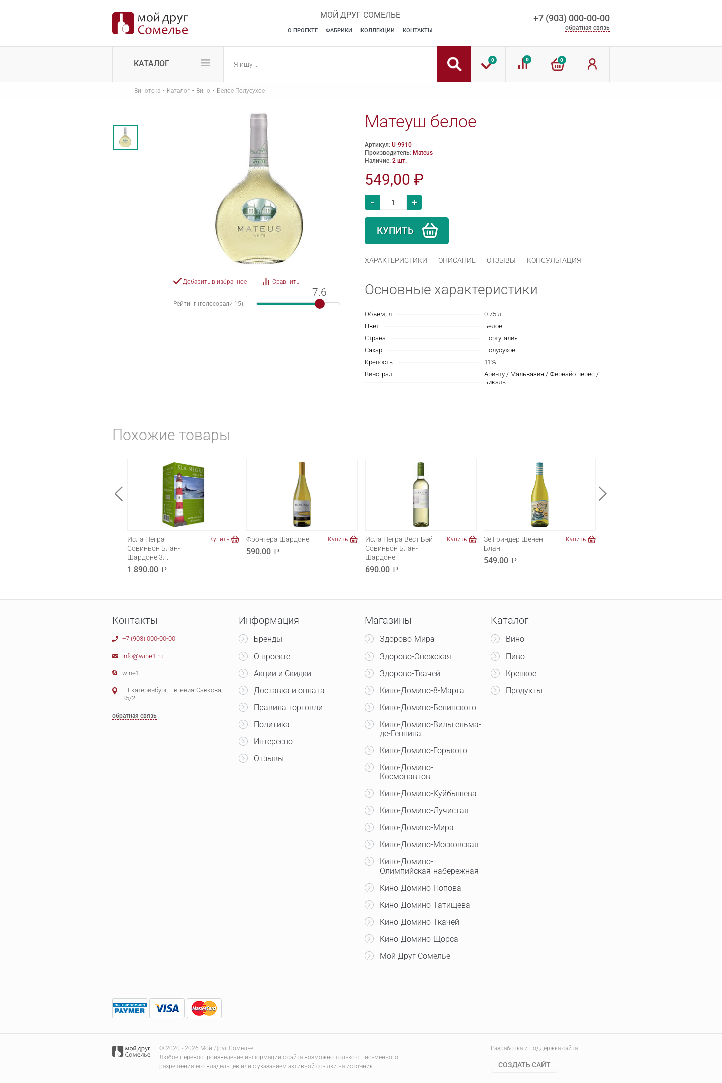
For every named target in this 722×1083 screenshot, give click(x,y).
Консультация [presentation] (554, 260)
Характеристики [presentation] (396, 260)
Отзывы (269, 758)
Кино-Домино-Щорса (419, 939)
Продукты (524, 690)
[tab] (396, 260)
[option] (125, 137)
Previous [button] (119, 493)
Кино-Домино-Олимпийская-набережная (429, 866)
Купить (395, 230)
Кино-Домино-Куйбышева (428, 793)
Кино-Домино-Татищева (425, 905)
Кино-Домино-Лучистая (424, 810)
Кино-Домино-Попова (420, 888)
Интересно (273, 741)
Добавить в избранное (215, 281)
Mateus (423, 152)
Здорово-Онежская (415, 656)
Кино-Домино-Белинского (428, 707)
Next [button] (603, 493)
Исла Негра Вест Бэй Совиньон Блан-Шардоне (399, 548)
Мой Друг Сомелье (415, 956)
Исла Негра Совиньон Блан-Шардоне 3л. (153, 548)
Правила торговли (288, 707)
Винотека (147, 90)
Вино (203, 90)
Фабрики (339, 30)
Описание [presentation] (457, 260)
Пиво (515, 656)
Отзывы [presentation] (501, 260)
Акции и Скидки (282, 673)
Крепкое (521, 673)
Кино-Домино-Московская (429, 844)
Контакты (418, 30)
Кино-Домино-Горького (423, 750)
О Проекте (303, 30)
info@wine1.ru (142, 656)
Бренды (268, 639)
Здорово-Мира (407, 639)
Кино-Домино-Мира (417, 827)
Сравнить (285, 281)
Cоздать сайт (524, 1065)
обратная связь (587, 27)
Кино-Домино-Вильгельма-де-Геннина (430, 729)
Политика (272, 724)
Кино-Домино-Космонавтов (406, 772)
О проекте (272, 656)
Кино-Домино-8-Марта (422, 690)
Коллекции (377, 30)
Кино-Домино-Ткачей (419, 922)
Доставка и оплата (289, 690)
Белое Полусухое (241, 90)
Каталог (151, 63)
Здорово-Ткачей (410, 673)
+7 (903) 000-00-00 (571, 18)
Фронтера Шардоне (277, 539)
